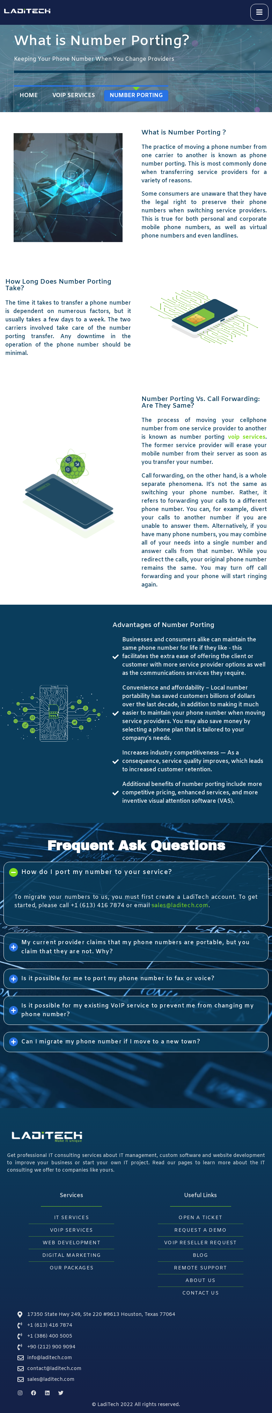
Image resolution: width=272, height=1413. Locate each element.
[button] (136, 872)
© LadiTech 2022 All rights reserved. (136, 1404)
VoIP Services (73, 95)
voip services (246, 437)
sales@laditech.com (180, 905)
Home (29, 95)
